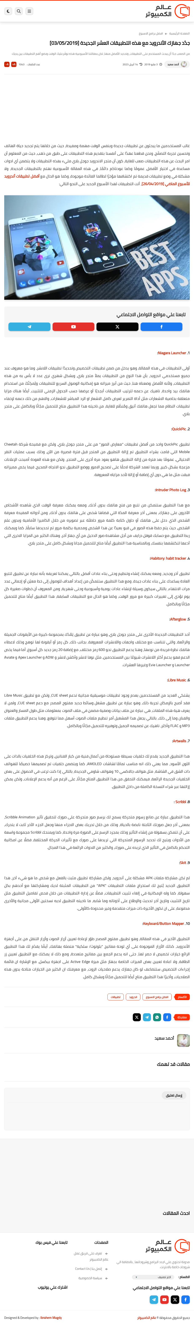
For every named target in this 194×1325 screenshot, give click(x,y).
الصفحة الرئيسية (179, 33)
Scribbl (180, 801)
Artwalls (179, 740)
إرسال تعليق (174, 1095)
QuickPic (179, 428)
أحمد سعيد (173, 64)
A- (6, 64)
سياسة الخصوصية (93, 1278)
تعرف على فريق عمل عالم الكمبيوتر (91, 1256)
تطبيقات (115, 997)
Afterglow (178, 619)
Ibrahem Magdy (51, 1318)
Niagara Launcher (172, 352)
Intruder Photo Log (171, 489)
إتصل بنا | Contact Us (91, 1269)
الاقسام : (184, 1277)
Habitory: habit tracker (168, 558)
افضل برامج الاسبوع (151, 33)
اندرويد (133, 997)
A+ (13, 64)
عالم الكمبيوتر (146, 1318)
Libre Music (177, 680)
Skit (183, 862)
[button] (167, 1017)
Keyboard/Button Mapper (163, 923)
